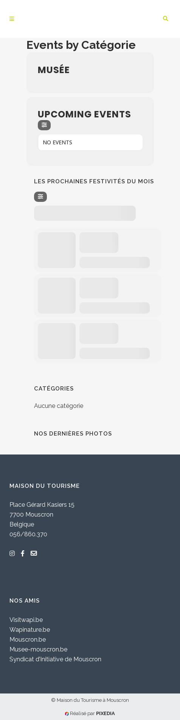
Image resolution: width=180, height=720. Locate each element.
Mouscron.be (27, 639)
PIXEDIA (105, 713)
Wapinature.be (29, 629)
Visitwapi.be (26, 619)
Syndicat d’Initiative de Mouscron (55, 659)
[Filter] (44, 125)
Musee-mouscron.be (38, 649)
